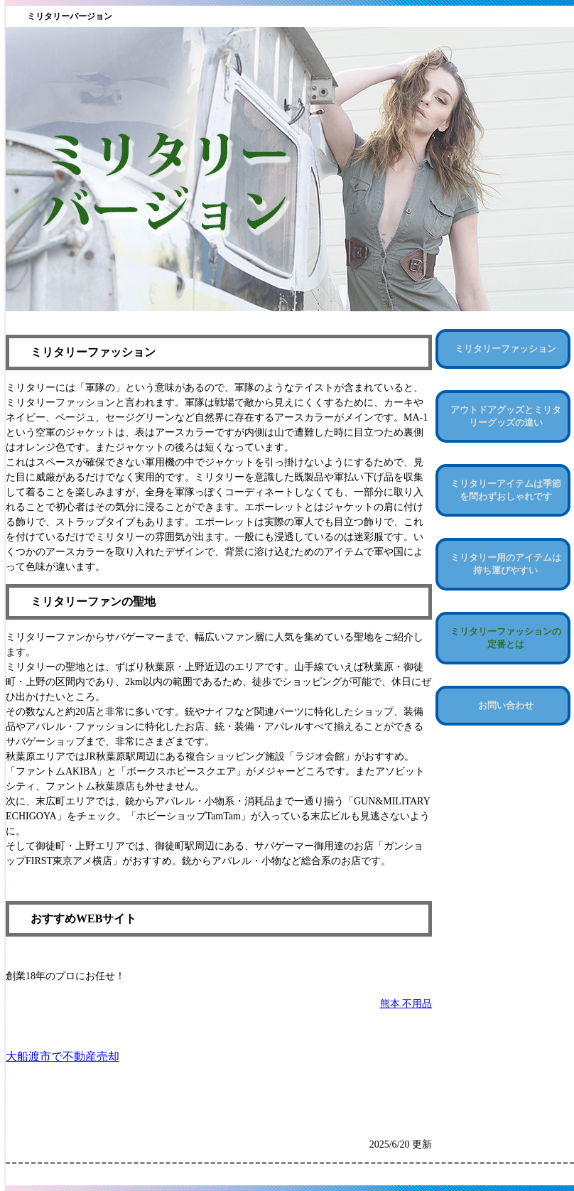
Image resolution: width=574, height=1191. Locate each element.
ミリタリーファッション (505, 348)
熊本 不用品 (406, 1003)
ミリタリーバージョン (69, 16)
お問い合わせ (506, 705)
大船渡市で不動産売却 (62, 1056)
